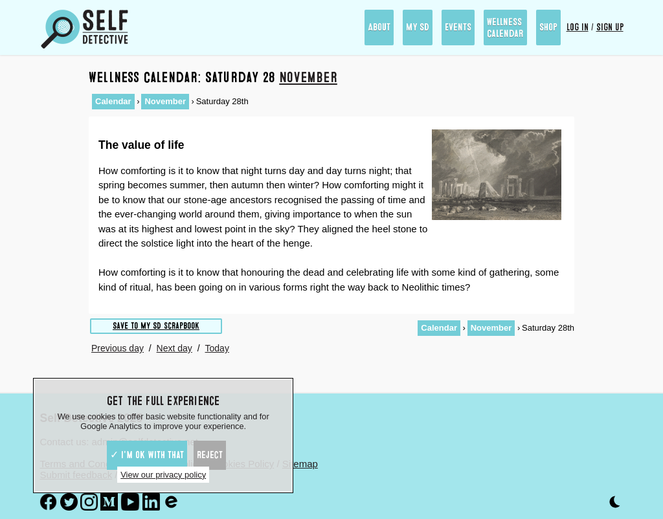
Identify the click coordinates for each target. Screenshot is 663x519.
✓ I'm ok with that (147, 455)
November (308, 77)
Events (458, 27)
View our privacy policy (163, 475)
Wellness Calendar (505, 28)
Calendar (113, 101)
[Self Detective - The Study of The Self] (84, 29)
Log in (578, 27)
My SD (417, 27)
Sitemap (300, 463)
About (379, 27)
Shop (548, 27)
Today (217, 348)
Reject (210, 455)
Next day (174, 348)
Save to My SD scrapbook (156, 325)
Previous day (117, 348)
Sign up (610, 27)
